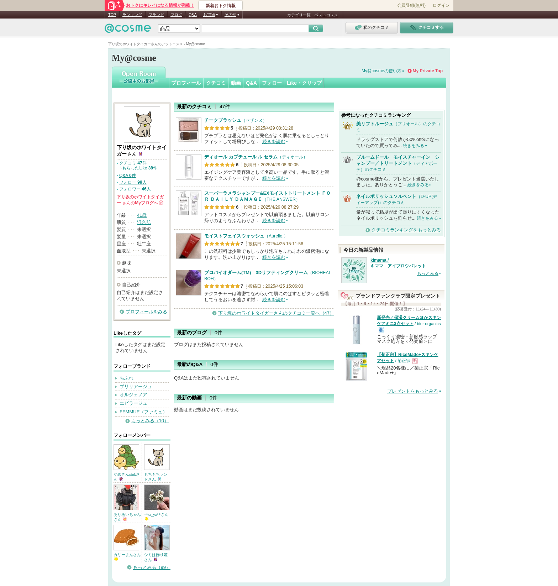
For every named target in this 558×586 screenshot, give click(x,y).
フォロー (272, 83)
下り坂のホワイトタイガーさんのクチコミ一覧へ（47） (276, 313)
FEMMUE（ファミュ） (143, 411)
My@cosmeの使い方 (381, 70)
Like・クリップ (304, 83)
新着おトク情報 (221, 5)
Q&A (193, 14)
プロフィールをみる (146, 311)
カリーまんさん (127, 557)
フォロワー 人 (135, 189)
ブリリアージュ (136, 386)
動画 (236, 83)
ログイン (441, 5)
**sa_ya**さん (156, 516)
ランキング (132, 14)
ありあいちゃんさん (127, 517)
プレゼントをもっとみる (412, 391)
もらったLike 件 (139, 168)
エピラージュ (133, 403)
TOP (112, 14)
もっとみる (427, 273)
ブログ (176, 14)
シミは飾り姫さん (156, 557)
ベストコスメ (326, 15)
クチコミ (216, 83)
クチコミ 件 (133, 163)
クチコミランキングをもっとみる (406, 229)
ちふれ (126, 378)
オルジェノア (133, 394)
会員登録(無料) (411, 5)
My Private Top (428, 70)
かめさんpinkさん (127, 476)
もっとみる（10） (150, 420)
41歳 (142, 215)
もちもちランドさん (156, 476)
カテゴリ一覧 (299, 15)
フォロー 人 (133, 182)
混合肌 (144, 222)
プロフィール (186, 83)
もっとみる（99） (151, 567)
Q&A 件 (127, 175)
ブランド (156, 14)
